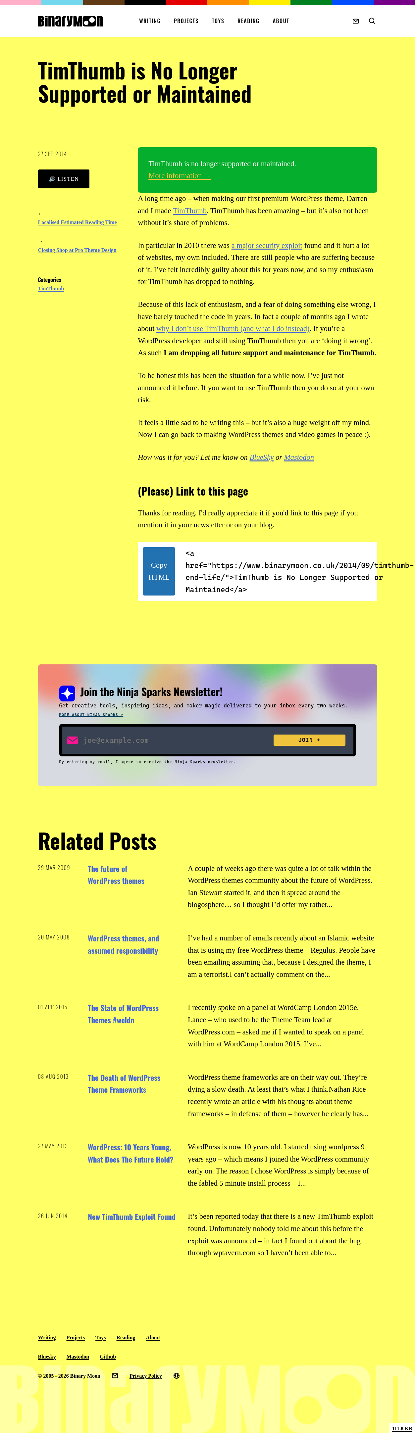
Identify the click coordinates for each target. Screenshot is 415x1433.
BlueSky (261, 457)
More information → (179, 175)
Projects (186, 21)
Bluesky (47, 1357)
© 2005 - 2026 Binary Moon (69, 1376)
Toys (218, 21)
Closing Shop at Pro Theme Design (77, 250)
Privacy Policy (146, 1376)
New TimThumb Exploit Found (132, 1216)
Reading (248, 21)
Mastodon (299, 457)
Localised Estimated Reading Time (77, 222)
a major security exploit (267, 245)
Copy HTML (159, 571)
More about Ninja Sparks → (91, 715)
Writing (150, 21)
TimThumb (51, 288)
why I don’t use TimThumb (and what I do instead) (232, 328)
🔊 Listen (64, 179)
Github (108, 1357)
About (281, 21)
